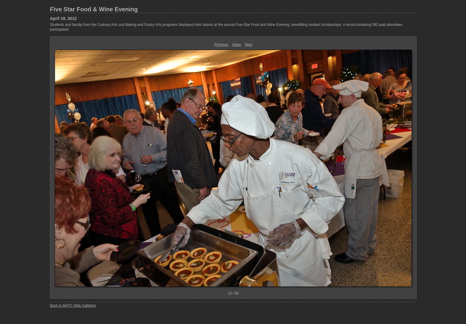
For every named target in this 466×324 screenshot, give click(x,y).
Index (236, 45)
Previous (221, 45)
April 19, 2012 (63, 18)
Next (248, 45)
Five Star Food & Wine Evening (94, 9)
